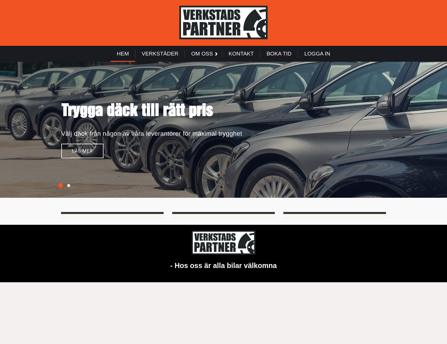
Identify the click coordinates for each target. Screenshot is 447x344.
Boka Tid (279, 54)
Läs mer (82, 152)
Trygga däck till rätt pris (137, 111)
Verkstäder (160, 54)
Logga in (317, 54)
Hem (123, 54)
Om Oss (204, 54)
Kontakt (241, 54)
